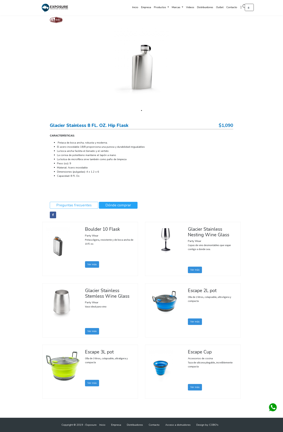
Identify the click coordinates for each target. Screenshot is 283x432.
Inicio (135, 7)
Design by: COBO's (207, 425)
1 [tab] (141, 110)
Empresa (146, 7)
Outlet (219, 7)
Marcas (176, 7)
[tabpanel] (141, 67)
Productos (160, 7)
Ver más (92, 264)
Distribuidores (205, 7)
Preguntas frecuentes (74, 205)
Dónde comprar (118, 205)
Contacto (231, 7)
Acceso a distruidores (178, 425)
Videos (190, 7)
